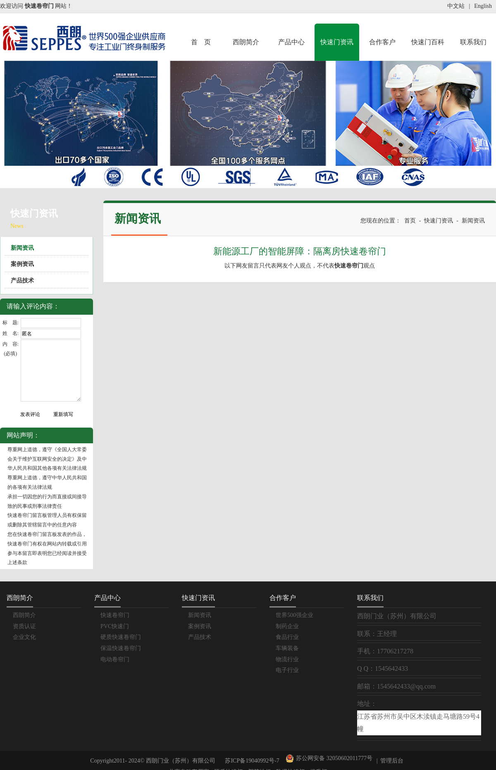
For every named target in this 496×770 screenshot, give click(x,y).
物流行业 (287, 659)
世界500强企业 (294, 615)
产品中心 (291, 41)
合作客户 (382, 41)
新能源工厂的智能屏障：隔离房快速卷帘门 (299, 251)
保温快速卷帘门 (120, 648)
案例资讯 (22, 264)
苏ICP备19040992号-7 (252, 761)
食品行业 (287, 637)
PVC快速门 (114, 626)
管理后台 (391, 761)
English (483, 6)
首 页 (201, 41)
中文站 (456, 6)
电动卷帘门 (114, 659)
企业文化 (24, 637)
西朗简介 (246, 41)
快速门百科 (427, 41)
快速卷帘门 (114, 615)
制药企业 (287, 626)
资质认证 (24, 626)
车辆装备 (287, 648)
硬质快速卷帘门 (120, 637)
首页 (410, 221)
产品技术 (22, 280)
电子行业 (287, 670)
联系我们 (473, 41)
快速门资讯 (336, 41)
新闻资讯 (22, 248)
